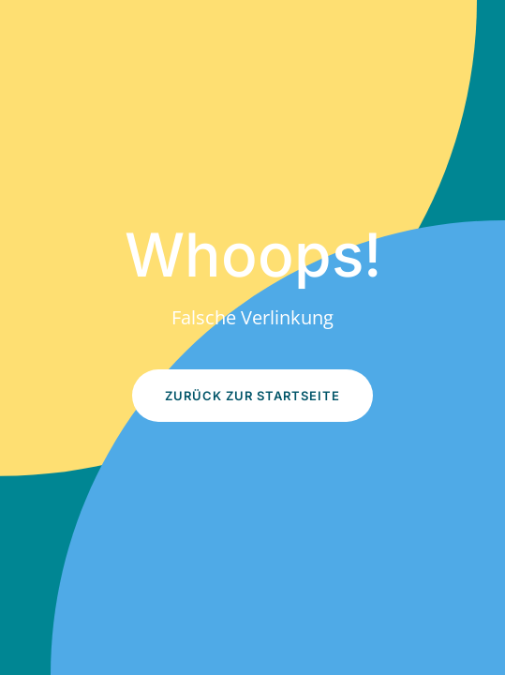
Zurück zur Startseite (252, 395)
